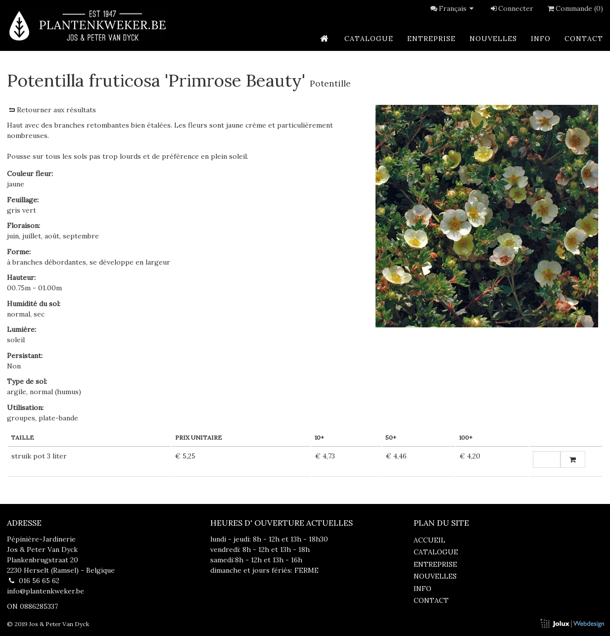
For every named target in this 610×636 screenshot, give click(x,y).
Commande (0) (574, 8)
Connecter (511, 8)
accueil (429, 540)
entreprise (431, 38)
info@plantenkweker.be (45, 591)
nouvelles (493, 38)
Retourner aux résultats (51, 109)
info (541, 38)
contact (583, 38)
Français (457, 8)
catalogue (368, 38)
